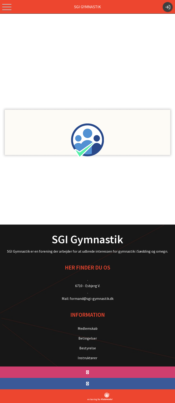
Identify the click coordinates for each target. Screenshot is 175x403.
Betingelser (87, 338)
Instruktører (87, 358)
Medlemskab (88, 328)
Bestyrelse (87, 348)
